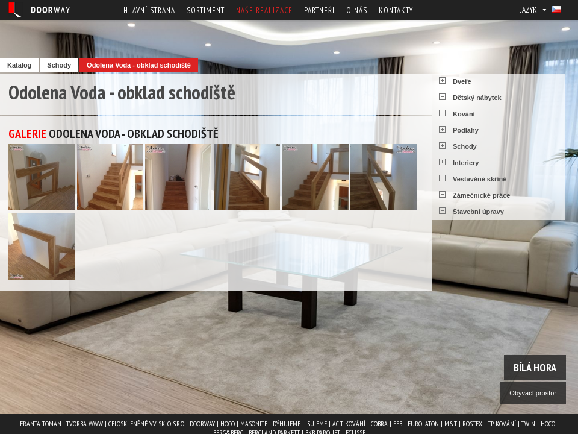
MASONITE (253, 423)
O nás (356, 10)
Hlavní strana (149, 10)
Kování (464, 114)
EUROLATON (423, 423)
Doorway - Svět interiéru (39, 10)
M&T (450, 423)
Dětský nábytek (477, 97)
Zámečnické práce (481, 195)
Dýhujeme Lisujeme (300, 423)
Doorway (202, 423)
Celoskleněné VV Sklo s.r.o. (146, 423)
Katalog (19, 65)
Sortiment (206, 10)
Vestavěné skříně (479, 179)
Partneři (319, 10)
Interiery (466, 162)
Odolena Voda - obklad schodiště (139, 65)
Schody (59, 65)
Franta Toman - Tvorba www (61, 423)
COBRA (379, 423)
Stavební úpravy (478, 211)
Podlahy (466, 130)
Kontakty (396, 10)
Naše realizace (264, 10)
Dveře (462, 81)
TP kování (502, 423)
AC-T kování (348, 423)
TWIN (528, 423)
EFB (397, 423)
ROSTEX (472, 423)
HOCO (227, 423)
